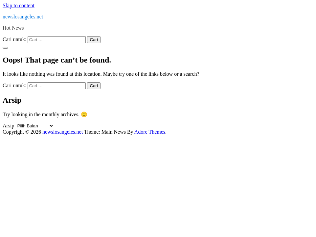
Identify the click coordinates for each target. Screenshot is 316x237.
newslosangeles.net (23, 16)
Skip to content (18, 5)
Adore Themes (149, 132)
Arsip (8, 125)
